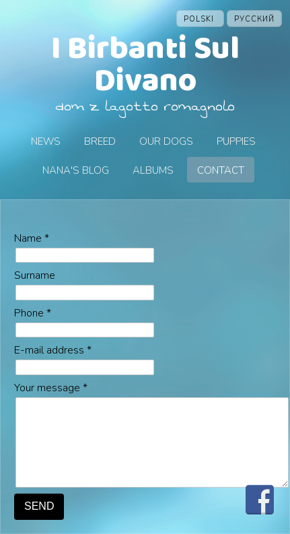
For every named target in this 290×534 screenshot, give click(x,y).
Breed (100, 141)
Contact (220, 170)
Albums (153, 170)
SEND (39, 506)
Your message (50, 387)
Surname (34, 275)
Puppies (236, 141)
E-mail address (53, 350)
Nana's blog (75, 170)
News (46, 141)
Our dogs (166, 141)
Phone (32, 313)
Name (31, 238)
